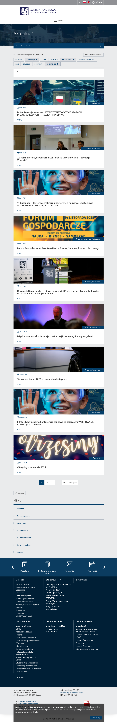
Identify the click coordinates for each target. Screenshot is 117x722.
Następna (73, 482)
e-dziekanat (81, 626)
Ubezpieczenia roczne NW (87, 649)
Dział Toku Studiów (24, 626)
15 (64, 482)
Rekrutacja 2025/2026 (55, 593)
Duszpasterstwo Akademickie (28, 669)
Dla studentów (22, 530)
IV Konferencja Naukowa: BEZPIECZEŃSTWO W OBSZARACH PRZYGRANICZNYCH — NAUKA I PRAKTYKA (49, 113)
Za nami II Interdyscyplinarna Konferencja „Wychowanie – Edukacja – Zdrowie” (54, 158)
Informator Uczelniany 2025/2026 (55, 597)
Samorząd (31, 60)
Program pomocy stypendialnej (53, 607)
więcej (19, 120)
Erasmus (54, 60)
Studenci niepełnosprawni (27, 663)
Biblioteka (20, 593)
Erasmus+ (80, 643)
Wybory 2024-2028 (24, 616)
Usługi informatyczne (84, 640)
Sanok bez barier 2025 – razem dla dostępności (42, 379)
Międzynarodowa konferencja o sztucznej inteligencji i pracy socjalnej (54, 336)
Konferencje (51, 64)
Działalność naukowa (25, 601)
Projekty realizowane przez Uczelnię (27, 605)
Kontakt (20, 552)
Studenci (26, 64)
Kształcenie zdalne (24, 632)
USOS (18, 629)
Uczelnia (19, 60)
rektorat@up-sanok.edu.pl (71, 692)
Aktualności (25, 33)
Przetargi (20, 613)
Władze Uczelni (22, 584)
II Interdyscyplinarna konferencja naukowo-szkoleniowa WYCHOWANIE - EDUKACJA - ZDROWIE (56, 423)
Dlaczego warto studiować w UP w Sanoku (58, 585)
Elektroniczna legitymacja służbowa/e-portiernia (86, 630)
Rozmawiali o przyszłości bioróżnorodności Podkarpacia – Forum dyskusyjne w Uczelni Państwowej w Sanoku (58, 292)
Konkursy (38, 64)
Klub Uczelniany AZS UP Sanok (26, 658)
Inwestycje (20, 610)
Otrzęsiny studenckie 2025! (31, 467)
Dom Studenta (22, 671)
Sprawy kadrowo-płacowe (87, 634)
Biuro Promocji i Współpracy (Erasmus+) (27, 642)
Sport (44, 60)
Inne (17, 64)
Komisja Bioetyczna (84, 646)
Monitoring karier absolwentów (53, 630)
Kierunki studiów (53, 590)
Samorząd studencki (24, 649)
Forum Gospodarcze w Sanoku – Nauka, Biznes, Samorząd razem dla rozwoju (58, 248)
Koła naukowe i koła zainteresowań (24, 653)
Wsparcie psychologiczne (26, 665)
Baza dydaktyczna (23, 596)
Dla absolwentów (24, 538)
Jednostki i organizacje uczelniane (25, 588)
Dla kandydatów (23, 516)
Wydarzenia (66, 60)
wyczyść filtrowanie (93, 55)
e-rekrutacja (21, 523)
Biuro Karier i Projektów (26, 637)
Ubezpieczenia (22, 646)
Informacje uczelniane (25, 598)
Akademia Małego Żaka (87, 60)
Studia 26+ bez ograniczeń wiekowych (57, 602)
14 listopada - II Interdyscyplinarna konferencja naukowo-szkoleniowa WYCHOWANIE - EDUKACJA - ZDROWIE (55, 204)
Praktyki (19, 635)
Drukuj (20, 493)
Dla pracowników (24, 545)
